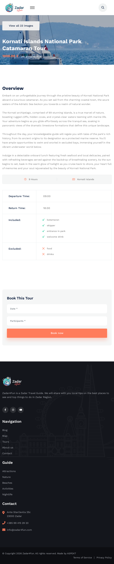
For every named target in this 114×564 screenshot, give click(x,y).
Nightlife (7, 494)
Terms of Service (82, 557)
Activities (7, 488)
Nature (6, 477)
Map (4, 435)
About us (7, 447)
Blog (5, 430)
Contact (7, 453)
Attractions (9, 471)
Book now (57, 333)
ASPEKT (71, 553)
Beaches (7, 482)
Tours (5, 441)
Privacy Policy (104, 557)
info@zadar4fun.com (19, 529)
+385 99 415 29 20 (17, 523)
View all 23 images (21, 25)
